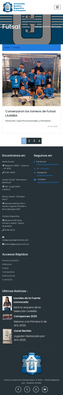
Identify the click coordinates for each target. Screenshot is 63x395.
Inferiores (7, 264)
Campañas (8, 271)
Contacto (7, 279)
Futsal (5, 268)
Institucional (8, 275)
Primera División (10, 260)
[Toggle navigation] (57, 7)
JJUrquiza (44, 168)
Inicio (7, 47)
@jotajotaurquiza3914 (48, 182)
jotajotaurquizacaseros (47, 164)
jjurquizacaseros (45, 175)
